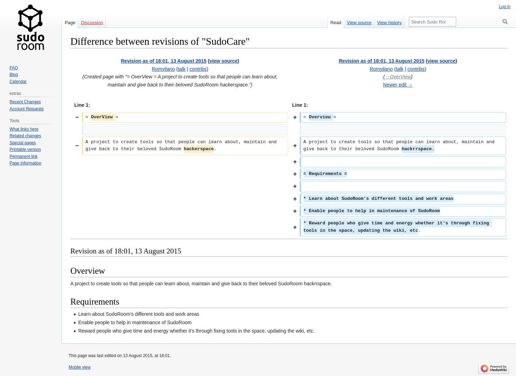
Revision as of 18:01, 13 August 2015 (164, 61)
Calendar (18, 81)
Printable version (25, 149)
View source (359, 22)
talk (182, 69)
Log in (504, 6)
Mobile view (80, 367)
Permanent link (23, 156)
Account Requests (26, 108)
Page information (25, 163)
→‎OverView (398, 76)
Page (70, 22)
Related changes (25, 135)
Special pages (22, 142)
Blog (13, 74)
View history (389, 22)
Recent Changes (25, 101)
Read (335, 22)
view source (223, 61)
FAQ (13, 67)
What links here (24, 129)
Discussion (92, 22)
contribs (198, 69)
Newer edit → (398, 85)
